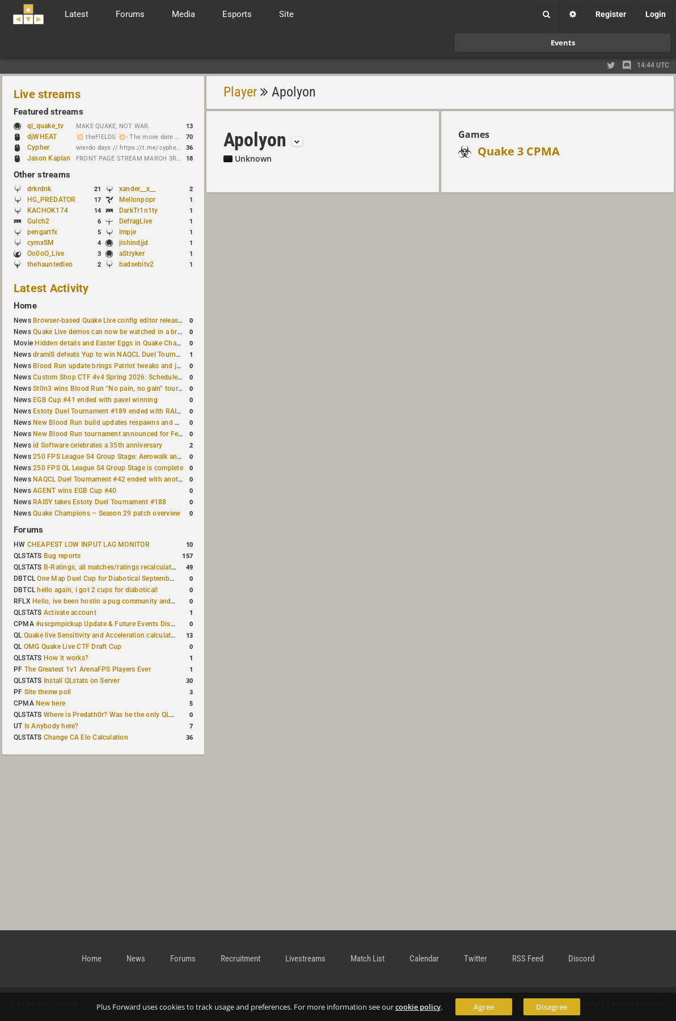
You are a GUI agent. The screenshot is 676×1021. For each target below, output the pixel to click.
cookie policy (418, 1007)
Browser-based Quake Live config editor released (109, 320)
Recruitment (240, 959)
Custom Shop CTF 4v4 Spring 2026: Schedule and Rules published (138, 377)
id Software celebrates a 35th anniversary (97, 445)
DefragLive (135, 221)
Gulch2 (38, 221)
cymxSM (40, 243)
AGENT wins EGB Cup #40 (74, 491)
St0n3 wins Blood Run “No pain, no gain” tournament (117, 389)
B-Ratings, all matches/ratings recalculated (111, 567)
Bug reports (62, 556)
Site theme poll (47, 692)
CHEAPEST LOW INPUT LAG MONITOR (88, 545)
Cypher (44, 147)
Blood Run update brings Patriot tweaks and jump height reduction (138, 366)
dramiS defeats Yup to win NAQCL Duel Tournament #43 (121, 354)
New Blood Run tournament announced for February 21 (120, 434)
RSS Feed (527, 959)
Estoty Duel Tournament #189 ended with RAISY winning (122, 411)
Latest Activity (51, 288)
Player (240, 92)
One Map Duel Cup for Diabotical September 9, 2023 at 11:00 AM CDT (147, 579)
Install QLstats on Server (82, 681)
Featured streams (48, 112)
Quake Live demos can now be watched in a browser (114, 332)
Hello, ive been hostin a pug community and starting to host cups (135, 601)
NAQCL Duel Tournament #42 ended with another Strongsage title (136, 479)
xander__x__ (137, 189)
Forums (28, 530)
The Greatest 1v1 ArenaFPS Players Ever (87, 669)
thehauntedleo (50, 264)
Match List (367, 959)
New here (50, 703)
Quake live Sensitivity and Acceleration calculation (102, 635)
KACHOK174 (47, 210)
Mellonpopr (137, 200)
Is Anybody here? (51, 726)
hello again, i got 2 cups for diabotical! (97, 590)
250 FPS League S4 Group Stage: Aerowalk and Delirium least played (140, 457)
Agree (484, 1007)
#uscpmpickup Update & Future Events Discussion (115, 624)
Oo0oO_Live (45, 254)
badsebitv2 (136, 264)
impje (127, 232)
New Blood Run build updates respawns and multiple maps (126, 423)
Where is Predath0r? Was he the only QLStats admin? (127, 715)
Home (25, 306)
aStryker (132, 254)
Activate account (70, 613)
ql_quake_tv (45, 126)
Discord (581, 959)
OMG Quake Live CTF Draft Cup (73, 647)
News (135, 959)
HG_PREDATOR (51, 200)
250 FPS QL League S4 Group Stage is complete (108, 468)
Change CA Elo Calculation (86, 737)
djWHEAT (42, 137)
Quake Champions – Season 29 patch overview (106, 513)
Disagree (551, 1007)
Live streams (47, 94)
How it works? (66, 658)
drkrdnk (39, 189)
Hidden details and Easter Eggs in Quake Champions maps (126, 343)
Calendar (424, 959)
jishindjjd (133, 243)
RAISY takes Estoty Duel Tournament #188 (99, 502)
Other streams (42, 175)
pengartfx (42, 232)
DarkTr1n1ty (138, 210)
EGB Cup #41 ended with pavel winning (95, 400)
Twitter (475, 959)
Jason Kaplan (48, 158)
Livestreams (305, 959)
